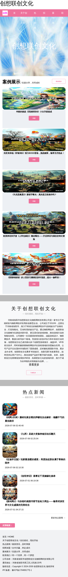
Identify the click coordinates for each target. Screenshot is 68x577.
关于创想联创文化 (23, 18)
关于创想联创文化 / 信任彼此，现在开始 (20, 540)
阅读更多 (59, 81)
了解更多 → (34, 372)
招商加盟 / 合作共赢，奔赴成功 (16, 548)
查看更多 (34, 364)
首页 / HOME (8, 537)
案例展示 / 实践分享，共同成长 (16, 552)
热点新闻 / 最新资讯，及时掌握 (16, 544)
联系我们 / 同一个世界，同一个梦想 (18, 555)
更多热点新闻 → (58, 518)
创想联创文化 (16, 3)
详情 (34, 118)
